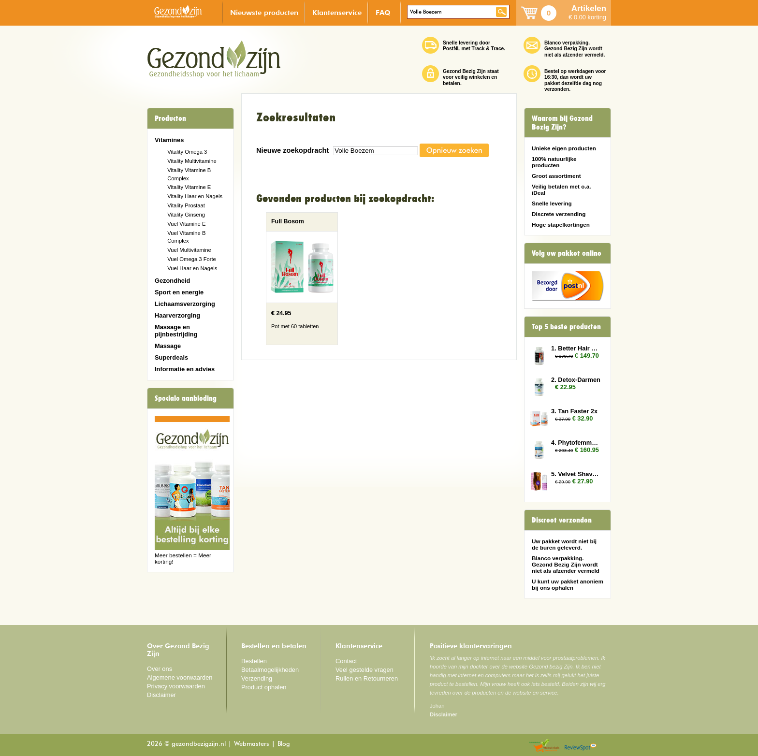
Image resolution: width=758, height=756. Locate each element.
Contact (346, 661)
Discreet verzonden (562, 520)
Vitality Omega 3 (187, 152)
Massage (168, 345)
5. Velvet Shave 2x (576, 474)
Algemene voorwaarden (180, 677)
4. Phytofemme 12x (576, 442)
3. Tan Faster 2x (574, 411)
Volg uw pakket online (566, 253)
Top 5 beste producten (566, 326)
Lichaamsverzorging (185, 303)
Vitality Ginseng (186, 215)
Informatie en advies (185, 369)
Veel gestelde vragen (364, 669)
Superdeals (171, 357)
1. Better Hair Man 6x (576, 348)
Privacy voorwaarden (176, 686)
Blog (283, 744)
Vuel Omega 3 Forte (191, 259)
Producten (170, 118)
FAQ (383, 12)
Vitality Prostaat (186, 205)
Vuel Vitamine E (186, 224)
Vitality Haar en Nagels (194, 196)
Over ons (159, 668)
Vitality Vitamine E (189, 187)
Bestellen (254, 661)
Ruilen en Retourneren (366, 678)
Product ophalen (263, 687)
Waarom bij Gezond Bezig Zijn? (562, 122)
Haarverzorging (177, 315)
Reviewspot (581, 746)
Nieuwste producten (264, 12)
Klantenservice (337, 12)
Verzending (256, 678)
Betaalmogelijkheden (270, 669)
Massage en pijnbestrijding (176, 330)
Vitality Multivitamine (191, 161)
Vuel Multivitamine (189, 250)
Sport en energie (179, 292)
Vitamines (169, 140)
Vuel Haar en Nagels (192, 268)
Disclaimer (161, 694)
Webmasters (251, 744)
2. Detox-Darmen (575, 379)
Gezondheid (172, 280)
